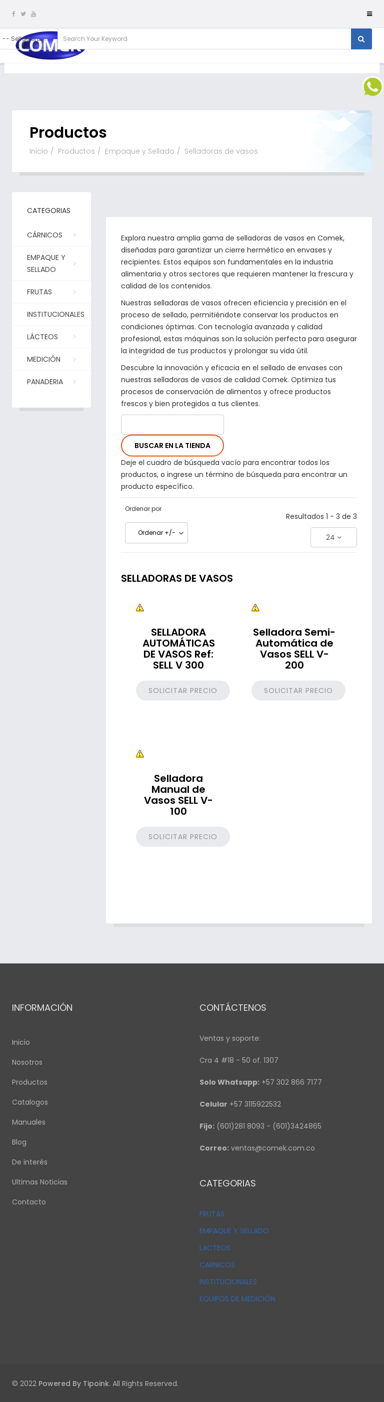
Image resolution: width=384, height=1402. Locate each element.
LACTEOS (215, 1248)
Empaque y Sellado (139, 151)
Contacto (29, 1202)
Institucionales (55, 317)
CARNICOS (217, 1265)
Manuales (29, 1122)
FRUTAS (212, 1214)
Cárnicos (50, 234)
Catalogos (30, 1102)
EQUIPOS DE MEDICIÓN (237, 1299)
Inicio (39, 151)
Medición (50, 358)
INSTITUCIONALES (228, 1282)
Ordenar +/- (157, 532)
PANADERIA (50, 381)
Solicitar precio (183, 691)
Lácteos (50, 336)
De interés (30, 1162)
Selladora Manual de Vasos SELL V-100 (178, 794)
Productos (76, 151)
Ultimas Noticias (40, 1182)
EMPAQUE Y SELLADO (234, 1231)
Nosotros (27, 1062)
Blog (19, 1142)
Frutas (50, 291)
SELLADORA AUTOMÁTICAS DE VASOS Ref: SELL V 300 (178, 648)
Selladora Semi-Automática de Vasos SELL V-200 (294, 648)
